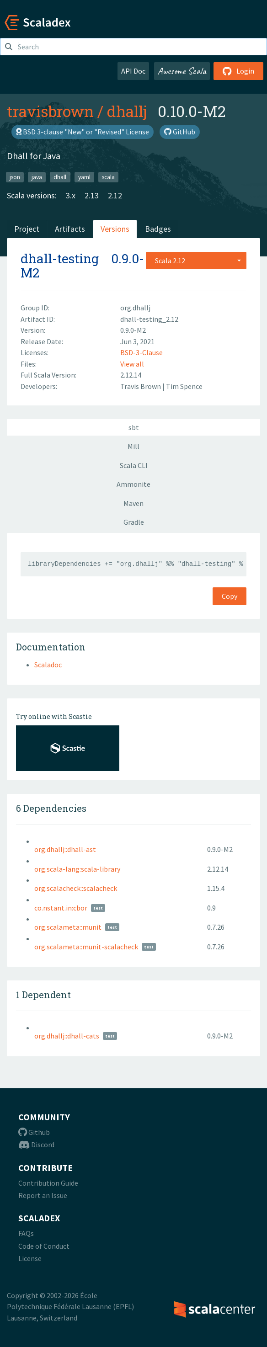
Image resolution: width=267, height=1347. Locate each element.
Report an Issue (42, 1195)
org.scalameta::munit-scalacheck (86, 946)
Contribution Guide (48, 1182)
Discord (36, 1144)
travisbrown (50, 111)
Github (34, 1132)
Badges (158, 229)
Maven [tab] (133, 503)
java (37, 177)
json (15, 177)
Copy (229, 596)
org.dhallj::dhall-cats (66, 1035)
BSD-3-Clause (141, 352)
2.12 (115, 195)
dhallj (127, 111)
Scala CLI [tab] (134, 465)
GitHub (179, 131)
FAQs (26, 1233)
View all (132, 363)
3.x (70, 195)
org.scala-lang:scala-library (77, 868)
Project (26, 229)
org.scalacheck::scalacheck (75, 888)
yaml (84, 177)
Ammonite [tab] (133, 484)
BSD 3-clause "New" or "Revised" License (82, 131)
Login (238, 70)
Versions (115, 229)
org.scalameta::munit (67, 927)
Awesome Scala (182, 71)
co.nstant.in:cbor (60, 907)
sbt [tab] (133, 427)
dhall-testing (60, 258)
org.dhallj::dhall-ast (65, 849)
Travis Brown (141, 386)
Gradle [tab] (133, 522)
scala (108, 177)
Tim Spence (184, 386)
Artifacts (70, 229)
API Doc (133, 70)
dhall (59, 177)
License (30, 1258)
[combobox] (196, 260)
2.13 (92, 195)
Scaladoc (48, 664)
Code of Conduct (43, 1246)
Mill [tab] (133, 446)
